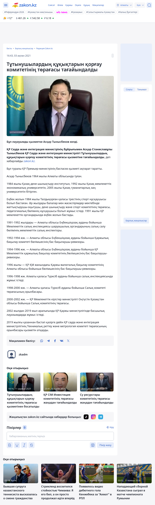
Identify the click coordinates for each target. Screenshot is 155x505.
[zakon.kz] (24, 5)
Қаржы (69, 5)
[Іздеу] (149, 5)
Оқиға (78, 5)
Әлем (60, 5)
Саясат (51, 5)
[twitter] (68, 341)
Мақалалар (98, 5)
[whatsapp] (41, 341)
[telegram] (48, 341)
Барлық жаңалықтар (24, 48)
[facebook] (55, 341)
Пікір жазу (105, 445)
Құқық (87, 5)
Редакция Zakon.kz (44, 48)
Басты (9, 48)
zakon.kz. (29, 161)
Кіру (112, 427)
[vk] (61, 341)
